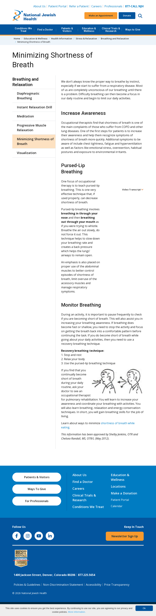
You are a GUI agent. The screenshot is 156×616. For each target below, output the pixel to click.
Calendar (116, 506)
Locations (118, 486)
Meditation (25, 116)
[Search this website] (140, 15)
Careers (96, 6)
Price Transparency (116, 585)
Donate (127, 15)
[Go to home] (34, 16)
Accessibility (93, 585)
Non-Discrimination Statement (63, 585)
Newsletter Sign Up (125, 536)
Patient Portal (57, 6)
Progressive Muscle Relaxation (31, 127)
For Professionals (36, 501)
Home (17, 38)
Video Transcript (132, 189)
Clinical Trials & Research (111, 29)
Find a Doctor (45, 29)
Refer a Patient (79, 6)
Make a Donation (124, 493)
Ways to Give (132, 29)
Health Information (61, 38)
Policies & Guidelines (27, 585)
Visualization (26, 153)
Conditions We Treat (23, 29)
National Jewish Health (34, 593)
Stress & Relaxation (86, 38)
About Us (39, 6)
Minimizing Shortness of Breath (35, 141)
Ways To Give (37, 489)
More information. (77, 612)
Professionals (113, 6)
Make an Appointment (101, 15)
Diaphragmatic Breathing (28, 95)
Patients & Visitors (67, 29)
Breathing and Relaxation (115, 38)
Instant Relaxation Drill (34, 107)
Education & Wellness (89, 29)
